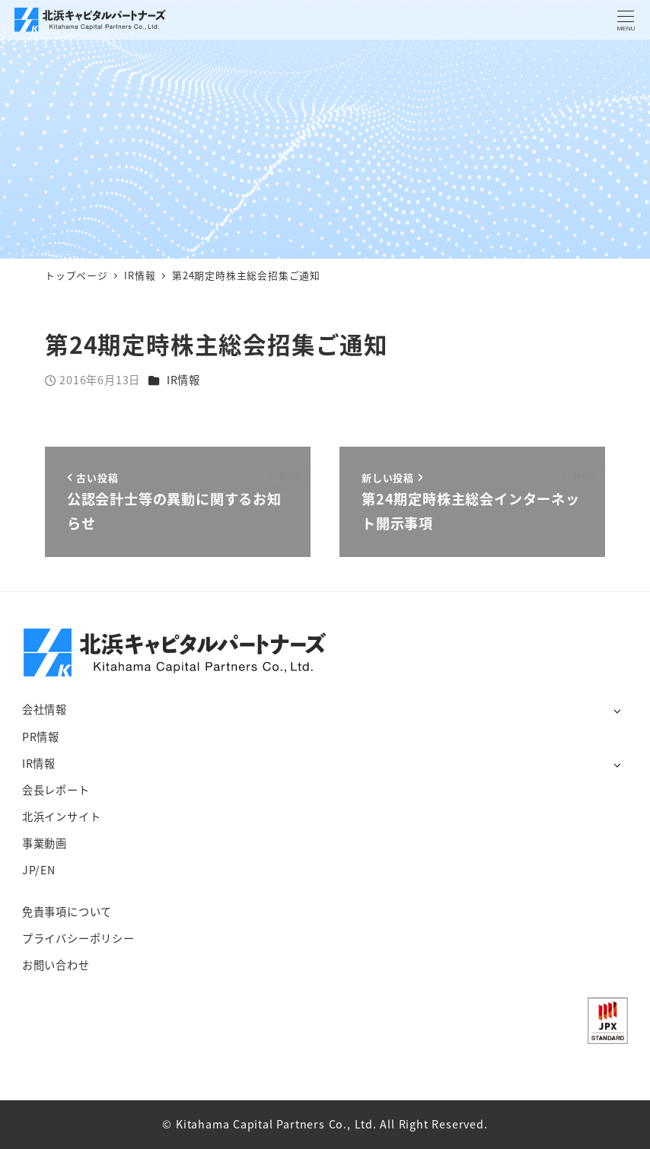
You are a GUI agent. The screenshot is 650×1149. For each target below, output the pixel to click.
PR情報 (40, 736)
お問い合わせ (56, 964)
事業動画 (44, 843)
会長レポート (56, 789)
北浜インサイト (61, 816)
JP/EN (39, 869)
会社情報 (44, 709)
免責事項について (67, 911)
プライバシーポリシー (78, 938)
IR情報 (183, 379)
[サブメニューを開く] (617, 710)
